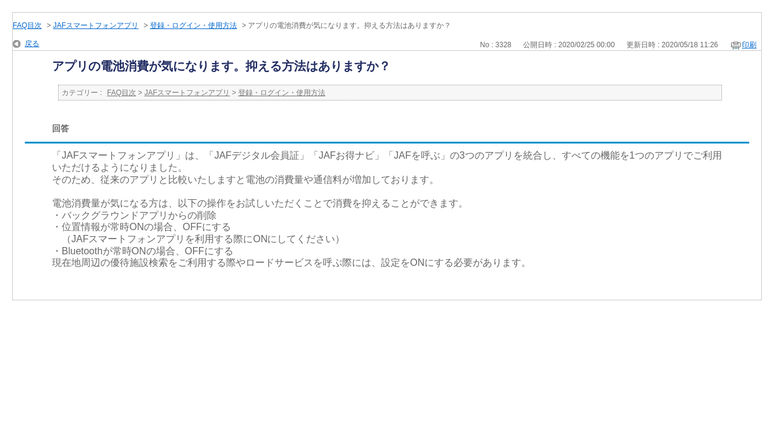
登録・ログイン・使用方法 (193, 25)
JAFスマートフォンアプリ (95, 25)
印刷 (749, 45)
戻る (32, 43)
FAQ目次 (27, 25)
